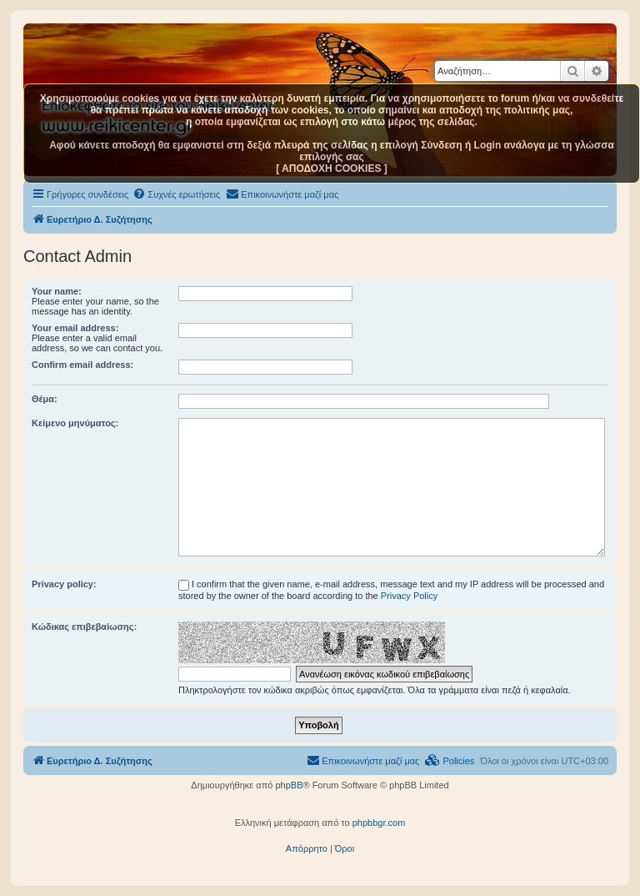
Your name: (57, 291)
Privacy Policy (409, 596)
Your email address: (75, 328)
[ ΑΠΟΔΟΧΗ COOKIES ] (332, 168)
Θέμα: (45, 399)
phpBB (288, 785)
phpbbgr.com (379, 823)
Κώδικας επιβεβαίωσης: (84, 627)
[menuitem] (176, 194)
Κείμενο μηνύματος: (75, 423)
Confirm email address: (82, 365)
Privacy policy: (64, 584)
